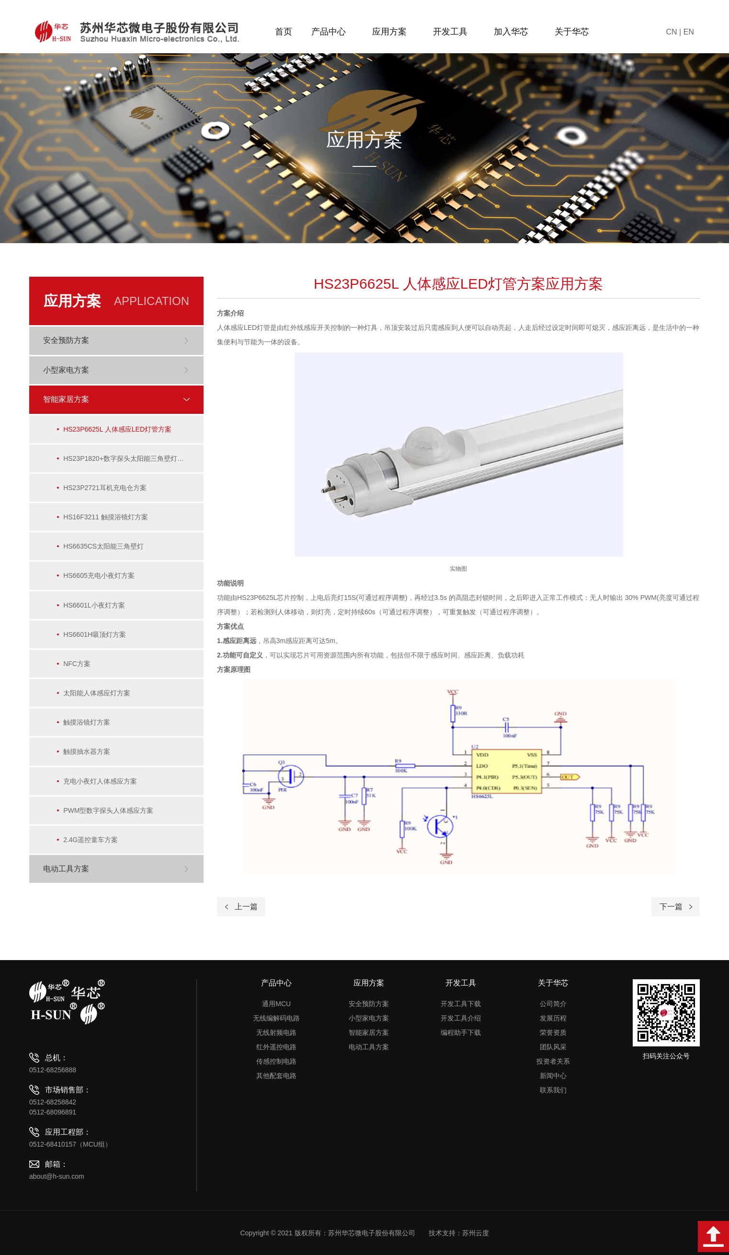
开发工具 (454, 31)
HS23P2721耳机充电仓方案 (106, 489)
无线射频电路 (276, 1032)
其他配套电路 (276, 1075)
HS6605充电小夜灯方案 (100, 578)
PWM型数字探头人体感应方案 (109, 816)
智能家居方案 (369, 1032)
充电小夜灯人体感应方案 (101, 786)
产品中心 (332, 31)
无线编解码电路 (276, 1018)
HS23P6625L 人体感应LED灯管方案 (118, 430)
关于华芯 (575, 31)
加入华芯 (514, 31)
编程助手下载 (461, 1032)
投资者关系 (553, 1061)
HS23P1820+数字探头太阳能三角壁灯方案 (128, 459)
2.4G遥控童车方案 (91, 846)
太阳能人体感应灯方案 (97, 697)
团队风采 (553, 1047)
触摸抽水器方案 (87, 757)
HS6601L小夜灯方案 (94, 608)
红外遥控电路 (276, 1047)
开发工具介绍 (461, 1018)
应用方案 (393, 31)
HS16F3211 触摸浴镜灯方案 (106, 519)
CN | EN (680, 32)
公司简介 (553, 1004)
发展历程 (553, 1018)
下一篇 (671, 907)
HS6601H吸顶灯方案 (95, 638)
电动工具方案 (369, 1047)
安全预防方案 (369, 1004)
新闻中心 (553, 1075)
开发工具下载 (461, 1004)
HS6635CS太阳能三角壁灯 (104, 548)
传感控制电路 (276, 1061)
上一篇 (246, 907)
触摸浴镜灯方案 (87, 727)
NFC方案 (77, 667)
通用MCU (276, 1004)
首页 (283, 31)
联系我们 (553, 1090)
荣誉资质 (553, 1032)
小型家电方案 (369, 1018)
